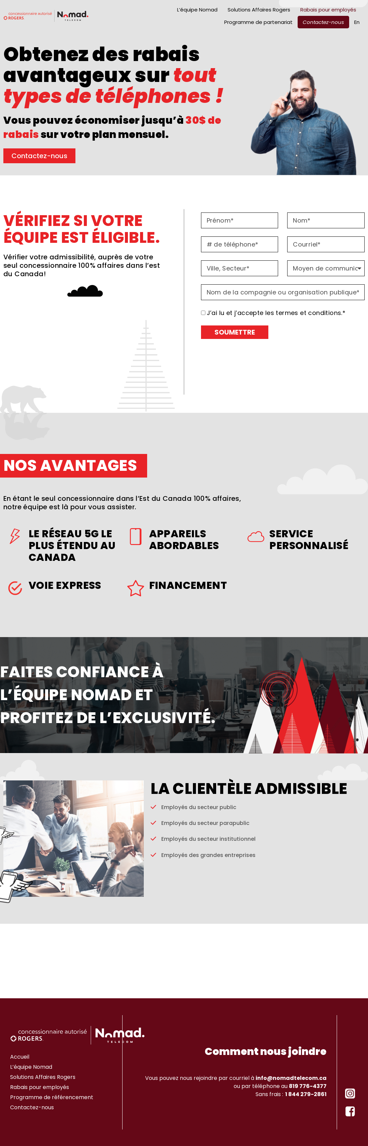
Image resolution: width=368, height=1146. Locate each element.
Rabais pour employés (328, 9)
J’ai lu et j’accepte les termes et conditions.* (276, 313)
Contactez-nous (323, 22)
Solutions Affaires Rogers (259, 9)
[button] (243, 122)
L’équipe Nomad (197, 9)
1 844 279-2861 (305, 1094)
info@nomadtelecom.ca (291, 1078)
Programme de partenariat (258, 22)
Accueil (19, 1057)
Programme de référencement (51, 1097)
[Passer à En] (357, 22)
